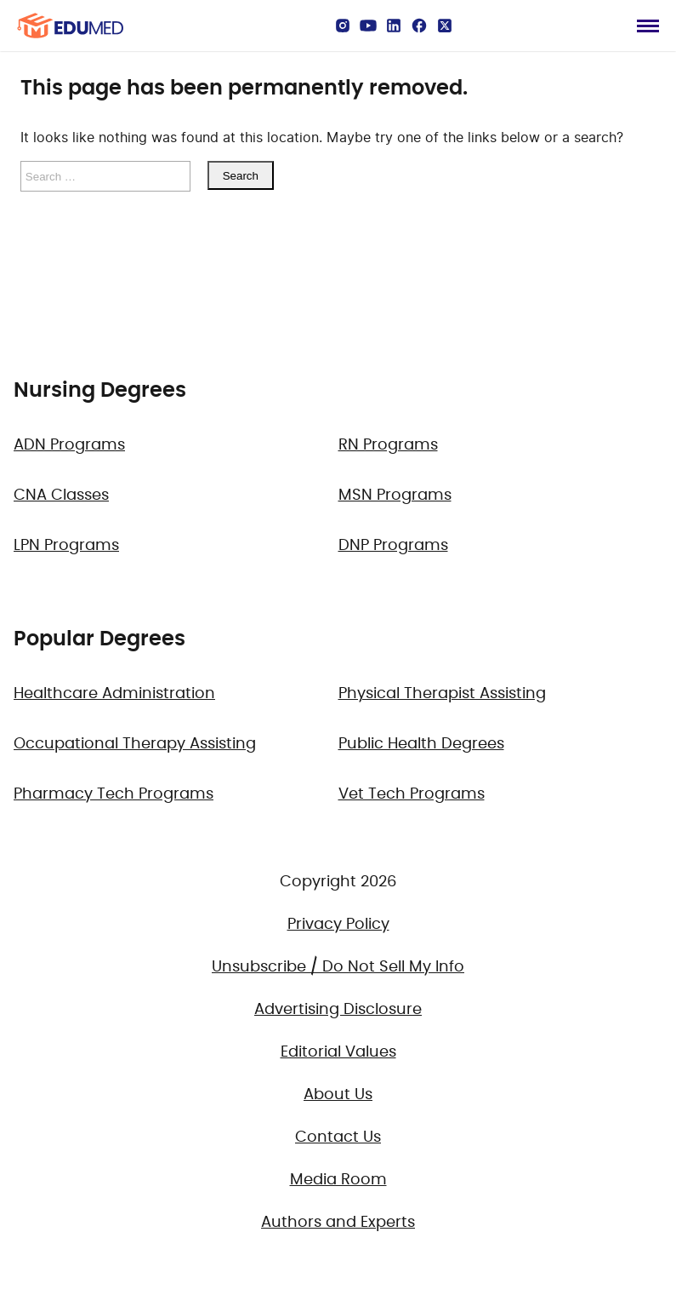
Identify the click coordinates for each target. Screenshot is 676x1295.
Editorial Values (338, 1052)
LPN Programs (66, 545)
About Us (338, 1095)
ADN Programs (69, 445)
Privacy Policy (338, 924)
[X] (445, 25)
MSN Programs (395, 495)
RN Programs (388, 445)
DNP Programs (393, 545)
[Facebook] (419, 25)
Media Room (338, 1180)
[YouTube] (368, 25)
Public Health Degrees (421, 744)
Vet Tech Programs (411, 794)
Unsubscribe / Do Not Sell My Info (338, 967)
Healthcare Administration (114, 694)
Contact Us (338, 1137)
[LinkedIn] (393, 25)
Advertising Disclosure (338, 1009)
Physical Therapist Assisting (442, 694)
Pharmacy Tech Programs (113, 794)
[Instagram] (342, 25)
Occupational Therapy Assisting (135, 744)
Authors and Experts (338, 1222)
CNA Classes (61, 495)
